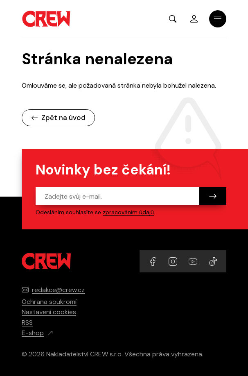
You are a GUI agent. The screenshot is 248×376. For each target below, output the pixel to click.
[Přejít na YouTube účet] (194, 260)
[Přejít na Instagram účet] (174, 260)
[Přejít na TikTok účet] (213, 260)
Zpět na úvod (58, 117)
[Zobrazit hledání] (172, 18)
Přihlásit (194, 19)
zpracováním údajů (128, 212)
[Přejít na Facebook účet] (154, 260)
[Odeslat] (212, 196)
